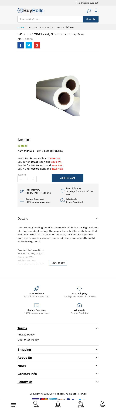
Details (22, 218)
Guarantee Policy (28, 339)
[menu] (13, 403)
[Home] (58, 401)
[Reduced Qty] (20, 179)
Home (20, 27)
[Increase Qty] (33, 179)
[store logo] (30, 10)
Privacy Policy (26, 334)
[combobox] (50, 19)
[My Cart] (89, 11)
